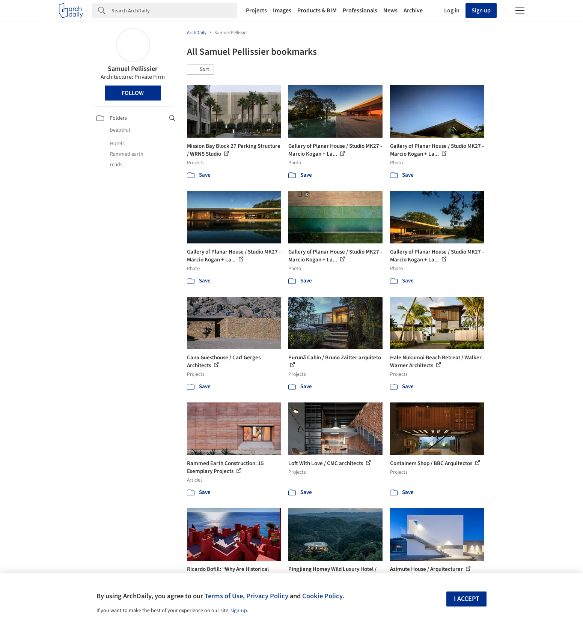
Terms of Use (224, 596)
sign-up (238, 610)
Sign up (481, 10)
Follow (133, 93)
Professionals (360, 11)
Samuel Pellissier (133, 69)
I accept (466, 598)
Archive (413, 11)
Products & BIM (317, 11)
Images (282, 11)
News (390, 11)
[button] (200, 70)
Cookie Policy (322, 596)
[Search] (174, 10)
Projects (256, 11)
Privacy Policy (267, 596)
